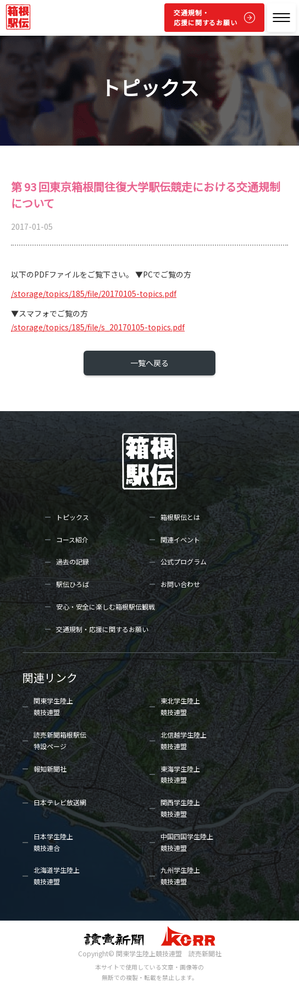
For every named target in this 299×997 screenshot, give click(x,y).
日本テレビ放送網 (60, 802)
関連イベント (180, 539)
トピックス (72, 517)
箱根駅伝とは (180, 517)
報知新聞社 (50, 768)
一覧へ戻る (149, 362)
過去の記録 (72, 561)
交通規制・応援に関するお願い (205, 17)
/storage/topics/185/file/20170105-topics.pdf (93, 293)
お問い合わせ (180, 584)
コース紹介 (72, 539)
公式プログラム (183, 561)
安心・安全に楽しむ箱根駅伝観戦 (105, 606)
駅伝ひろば (72, 584)
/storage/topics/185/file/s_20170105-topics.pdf (98, 327)
